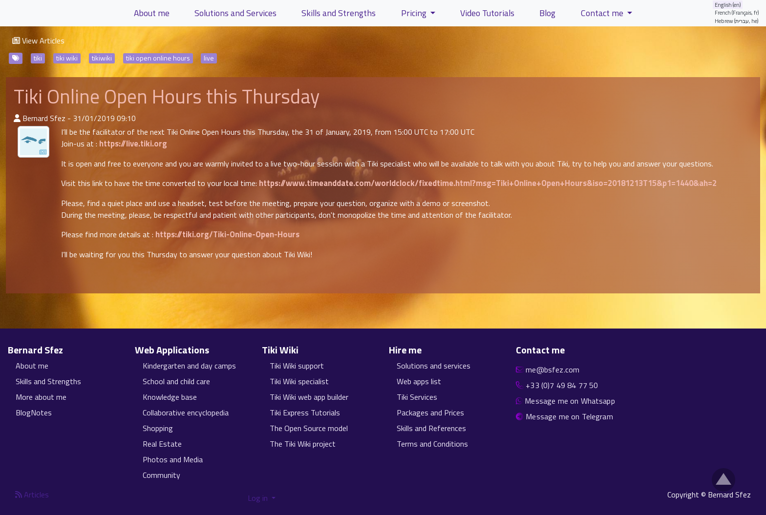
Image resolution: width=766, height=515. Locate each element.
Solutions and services (433, 365)
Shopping (158, 428)
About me (32, 365)
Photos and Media (173, 459)
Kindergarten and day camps (189, 365)
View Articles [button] (38, 40)
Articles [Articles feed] (32, 494)
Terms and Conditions (432, 444)
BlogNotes (34, 412)
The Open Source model (309, 428)
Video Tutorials (487, 13)
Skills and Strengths (48, 381)
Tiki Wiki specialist (299, 381)
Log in (259, 498)
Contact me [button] (603, 13)
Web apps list (419, 381)
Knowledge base (170, 397)
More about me (41, 397)
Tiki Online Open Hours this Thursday (166, 96)
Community (161, 475)
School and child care (176, 381)
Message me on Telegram (569, 416)
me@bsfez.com (552, 369)
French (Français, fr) (737, 12)
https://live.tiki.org (133, 143)
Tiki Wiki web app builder (309, 397)
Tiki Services (417, 397)
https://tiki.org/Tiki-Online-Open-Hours (227, 234)
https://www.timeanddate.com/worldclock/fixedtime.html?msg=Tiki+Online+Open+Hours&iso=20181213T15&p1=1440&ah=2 (488, 183)
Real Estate (162, 444)
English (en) (728, 4)
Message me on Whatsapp (570, 401)
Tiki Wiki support (297, 365)
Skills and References (431, 428)
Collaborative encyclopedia (186, 412)
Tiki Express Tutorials (305, 412)
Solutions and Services (235, 13)
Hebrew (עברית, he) (737, 21)
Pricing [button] (414, 13)
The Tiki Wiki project (303, 444)
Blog (547, 13)
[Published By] (17, 118)
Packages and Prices (430, 412)
